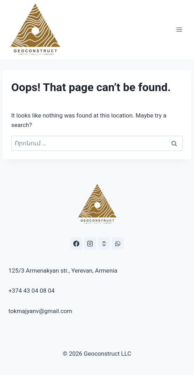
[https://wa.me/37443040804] (117, 243)
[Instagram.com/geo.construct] (90, 243)
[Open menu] (179, 29)
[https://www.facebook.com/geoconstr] (76, 243)
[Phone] (104, 243)
